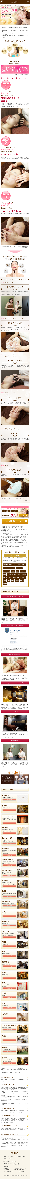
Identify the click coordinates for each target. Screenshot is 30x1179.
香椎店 (12, 580)
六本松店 (17, 580)
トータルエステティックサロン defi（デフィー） (16, 1175)
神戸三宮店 (5, 577)
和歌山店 (22, 580)
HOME (2, 5)
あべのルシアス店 (6, 571)
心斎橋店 (13, 571)
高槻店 (4, 574)
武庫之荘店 (24, 574)
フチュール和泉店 (17, 564)
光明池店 (23, 564)
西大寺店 (5, 583)
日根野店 (10, 564)
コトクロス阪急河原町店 (11, 574)
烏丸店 (19, 574)
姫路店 (14, 577)
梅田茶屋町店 (22, 571)
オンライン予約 (15, 555)
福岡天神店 (19, 577)
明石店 (10, 577)
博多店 (4, 580)
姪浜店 (24, 577)
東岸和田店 (5, 564)
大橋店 (8, 580)
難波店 (17, 571)
